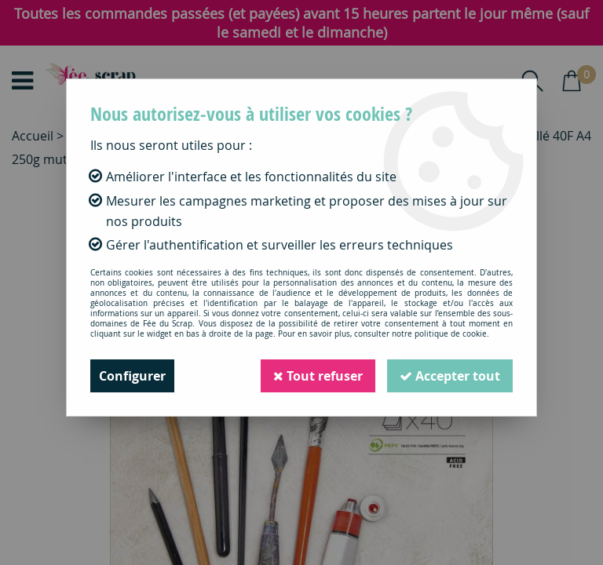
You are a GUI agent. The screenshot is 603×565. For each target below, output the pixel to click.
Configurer (132, 376)
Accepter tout (450, 376)
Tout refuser (318, 376)
